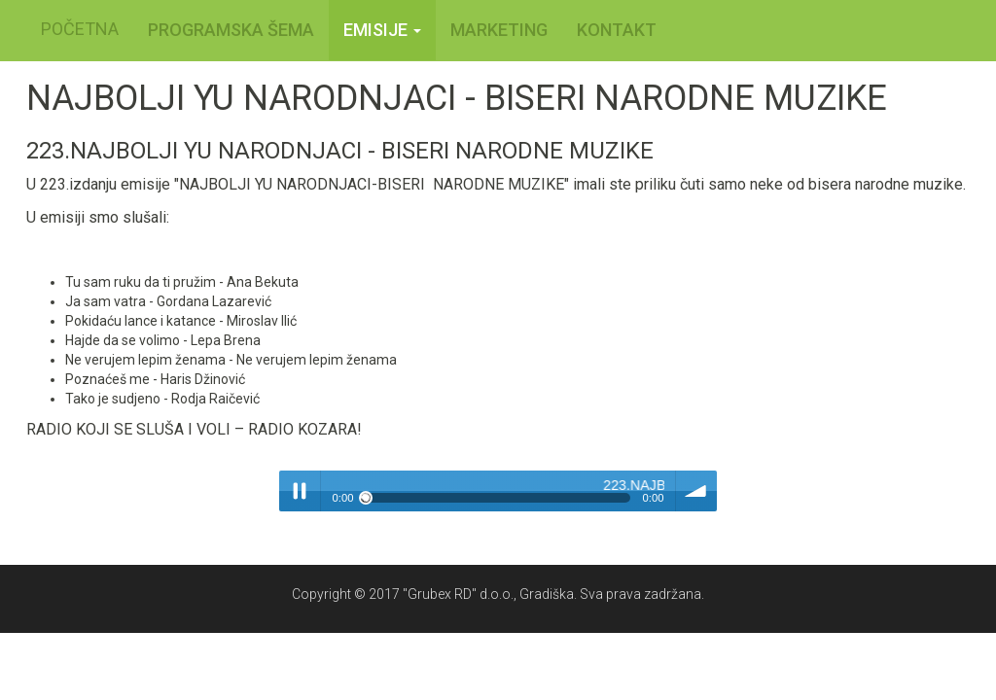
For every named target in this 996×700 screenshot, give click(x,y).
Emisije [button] (382, 29)
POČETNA (80, 28)
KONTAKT (617, 29)
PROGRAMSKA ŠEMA (231, 29)
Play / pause (299, 491)
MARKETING (499, 29)
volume (696, 491)
